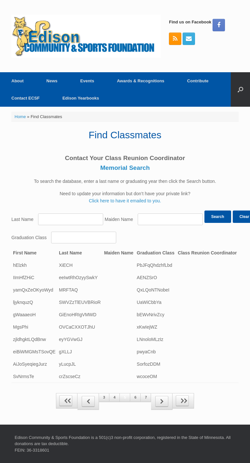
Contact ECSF (25, 98)
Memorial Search (125, 167)
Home (20, 116)
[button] (240, 89)
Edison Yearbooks (80, 98)
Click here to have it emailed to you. (125, 200)
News (52, 80)
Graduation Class (29, 237)
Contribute (198, 80)
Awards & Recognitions (140, 80)
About (17, 80)
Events (87, 80)
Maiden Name (119, 219)
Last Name (22, 219)
